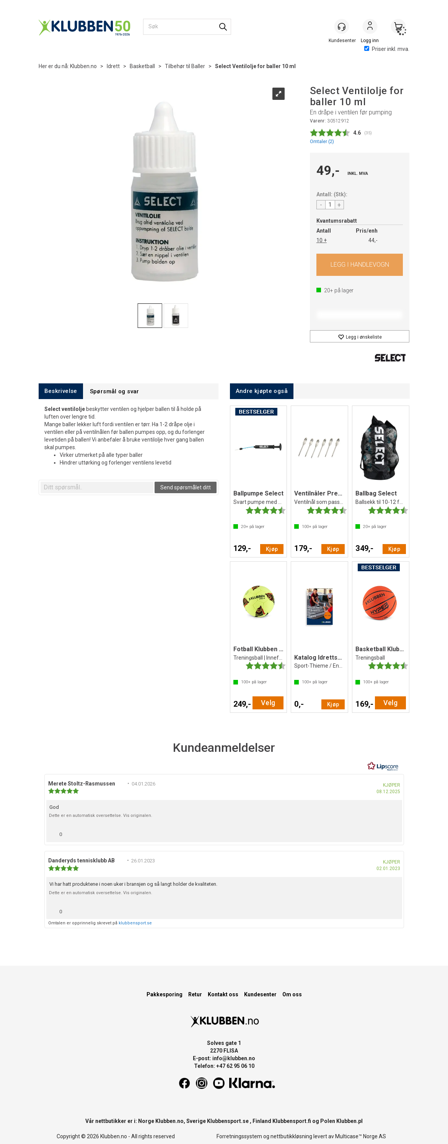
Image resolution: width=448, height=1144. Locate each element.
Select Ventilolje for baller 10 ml (255, 66)
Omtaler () (322, 141)
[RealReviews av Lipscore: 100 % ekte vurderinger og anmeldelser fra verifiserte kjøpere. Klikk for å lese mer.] (383, 766)
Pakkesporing (164, 994)
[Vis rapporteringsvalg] (393, 832)
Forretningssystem (239, 1136)
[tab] (61, 391)
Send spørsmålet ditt (185, 487)
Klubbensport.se (228, 1121)
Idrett (113, 66)
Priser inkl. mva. (386, 49)
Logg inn (370, 27)
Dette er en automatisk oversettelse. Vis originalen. (100, 815)
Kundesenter (260, 994)
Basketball (142, 66)
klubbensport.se (135, 923)
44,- (373, 240)
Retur (195, 994)
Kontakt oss (223, 994)
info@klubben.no (233, 1058)
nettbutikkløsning (291, 1136)
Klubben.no (83, 66)
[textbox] (97, 487)
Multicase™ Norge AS (360, 1136)
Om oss (292, 994)
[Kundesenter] (341, 26)
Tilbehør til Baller (185, 66)
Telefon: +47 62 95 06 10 (224, 1066)
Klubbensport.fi (291, 1121)
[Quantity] (330, 204)
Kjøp (359, 265)
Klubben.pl (349, 1121)
